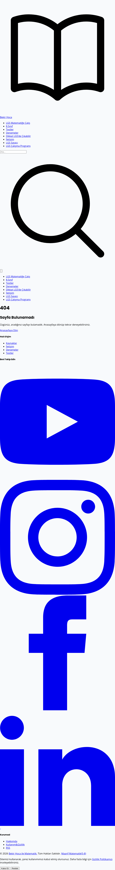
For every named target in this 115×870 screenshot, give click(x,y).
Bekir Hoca (6, 117)
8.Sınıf (9, 126)
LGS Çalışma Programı (18, 146)
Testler (10, 129)
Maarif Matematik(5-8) (73, 853)
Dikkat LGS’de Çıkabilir (18, 136)
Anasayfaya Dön (9, 330)
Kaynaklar (11, 343)
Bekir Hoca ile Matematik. (23, 853)
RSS (8, 848)
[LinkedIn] (57, 825)
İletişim (10, 139)
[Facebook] (57, 709)
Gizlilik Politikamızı (102, 859)
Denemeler (12, 132)
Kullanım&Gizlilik (15, 844)
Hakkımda (11, 841)
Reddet (15, 868)
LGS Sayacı (12, 142)
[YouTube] (57, 478)
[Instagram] (57, 593)
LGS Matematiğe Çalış (18, 123)
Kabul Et (5, 868)
